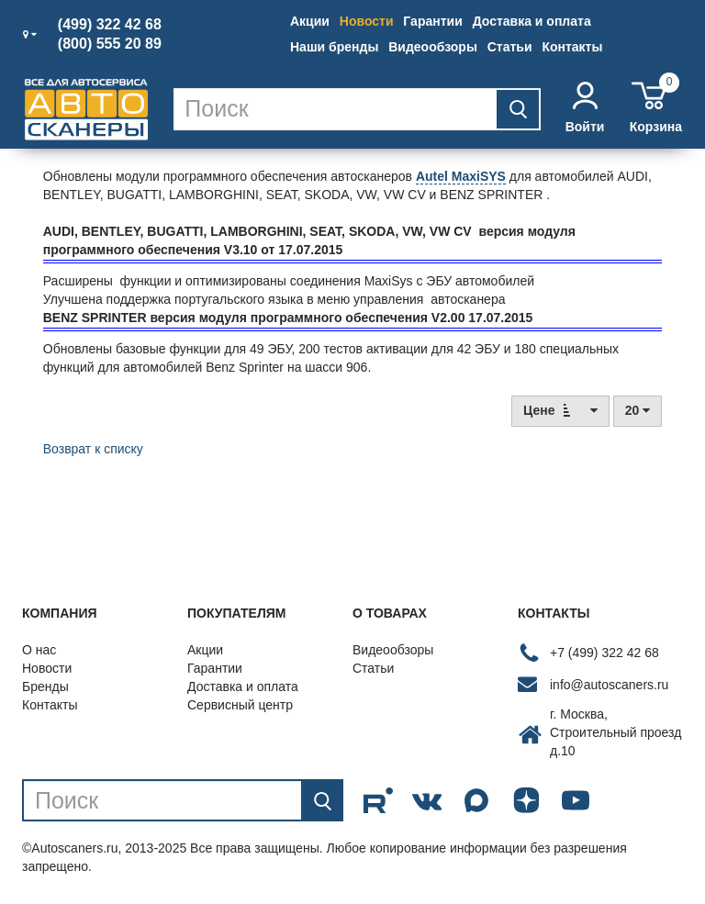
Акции (310, 21)
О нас (39, 649)
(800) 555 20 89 (110, 44)
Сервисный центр (240, 705)
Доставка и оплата (532, 21)
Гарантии (432, 21)
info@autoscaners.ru (609, 684)
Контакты (572, 46)
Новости (367, 21)
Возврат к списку (93, 448)
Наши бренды (334, 46)
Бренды (45, 686)
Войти (585, 108)
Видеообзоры (432, 46)
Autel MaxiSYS (461, 176)
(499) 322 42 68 (110, 24)
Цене (560, 410)
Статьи (509, 46)
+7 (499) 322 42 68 (604, 652)
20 (637, 410)
